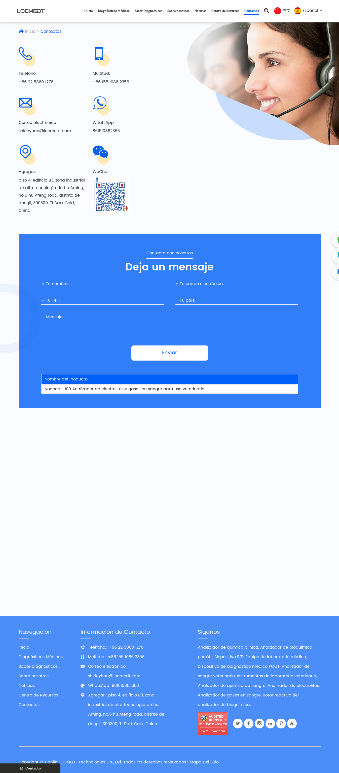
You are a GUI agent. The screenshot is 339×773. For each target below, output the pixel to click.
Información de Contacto (115, 632)
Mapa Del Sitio (204, 762)
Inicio (88, 11)
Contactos (251, 11)
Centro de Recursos (225, 11)
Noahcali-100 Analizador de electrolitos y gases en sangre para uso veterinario (124, 389)
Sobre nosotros (178, 11)
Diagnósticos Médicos (114, 11)
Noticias (200, 11)
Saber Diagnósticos (148, 11)
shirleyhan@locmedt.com (45, 131)
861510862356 (106, 131)
